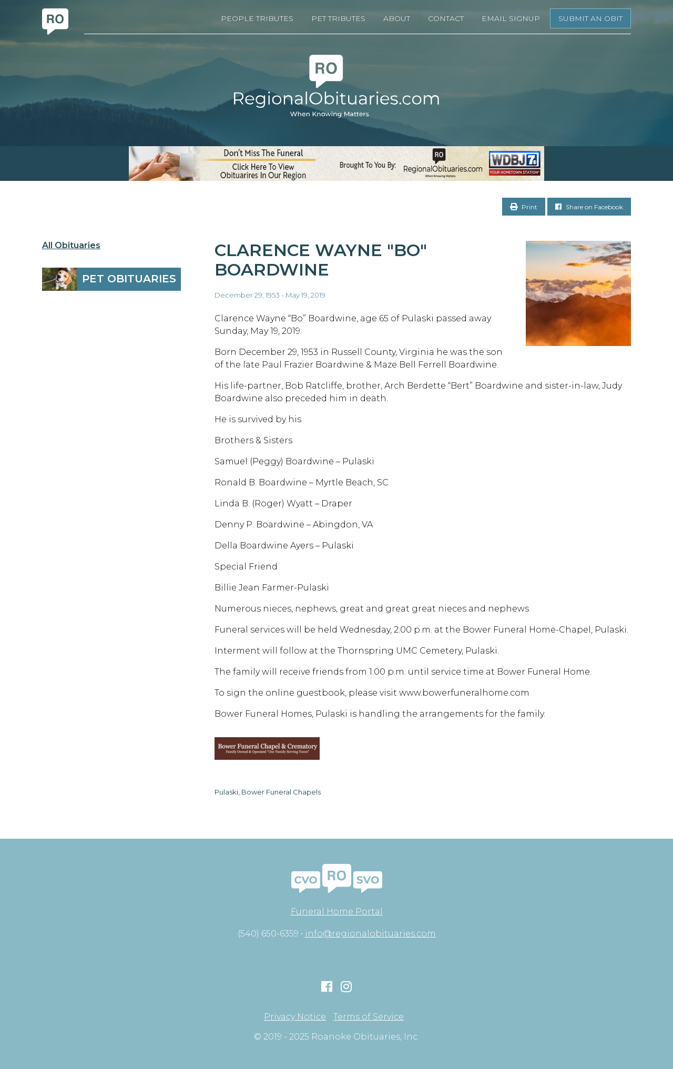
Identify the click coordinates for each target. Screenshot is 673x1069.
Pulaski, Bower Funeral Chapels (268, 792)
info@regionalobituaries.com (370, 934)
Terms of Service (368, 1017)
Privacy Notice (295, 1017)
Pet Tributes (338, 18)
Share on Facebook (589, 207)
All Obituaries (71, 245)
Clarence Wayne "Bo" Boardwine (321, 260)
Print (523, 207)
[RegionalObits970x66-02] (336, 163)
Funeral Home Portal (337, 912)
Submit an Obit (590, 18)
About (396, 18)
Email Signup (511, 18)
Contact (446, 18)
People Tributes (257, 18)
